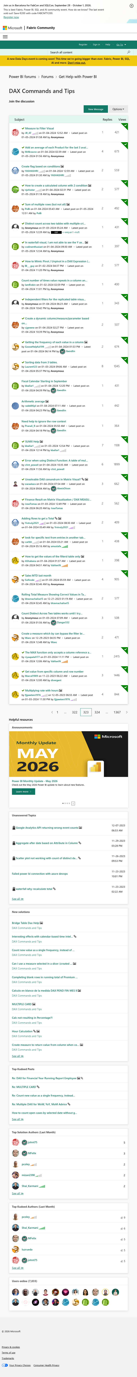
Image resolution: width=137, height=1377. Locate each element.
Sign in (96, 44)
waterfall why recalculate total (34, 889)
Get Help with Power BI (78, 76)
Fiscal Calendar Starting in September (44, 381)
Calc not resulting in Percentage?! (32, 1017)
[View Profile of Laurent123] (31, 366)
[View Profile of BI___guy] (29, 265)
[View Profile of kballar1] (29, 385)
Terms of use (8, 1352)
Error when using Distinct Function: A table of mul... (56, 460)
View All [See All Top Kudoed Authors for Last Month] (18, 1268)
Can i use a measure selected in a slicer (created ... (42, 963)
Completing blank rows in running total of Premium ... (45, 977)
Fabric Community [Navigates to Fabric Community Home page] (41, 28)
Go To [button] (119, 44)
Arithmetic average (33, 401)
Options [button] (117, 109)
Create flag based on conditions (41, 166)
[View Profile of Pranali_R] (30, 426)
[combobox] (90, 52)
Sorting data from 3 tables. (41, 362)
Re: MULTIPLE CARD (24, 1087)
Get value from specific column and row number (54, 671)
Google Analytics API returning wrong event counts (47, 827)
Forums (47, 76)
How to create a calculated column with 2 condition (56, 185)
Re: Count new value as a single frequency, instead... (43, 1095)
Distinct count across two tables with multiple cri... (55, 223)
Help (107, 44)
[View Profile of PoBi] (27, 209)
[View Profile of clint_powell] (32, 464)
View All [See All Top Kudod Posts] (18, 1119)
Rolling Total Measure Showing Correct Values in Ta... (54, 594)
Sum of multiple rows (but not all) (46, 204)
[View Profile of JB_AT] (28, 133)
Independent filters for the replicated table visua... (55, 299)
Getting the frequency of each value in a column (54, 342)
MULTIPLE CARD (22, 1004)
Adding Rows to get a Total (38, 518)
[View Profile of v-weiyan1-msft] (71, 232)
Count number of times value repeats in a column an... (54, 280)
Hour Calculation (22, 1031)
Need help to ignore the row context (44, 421)
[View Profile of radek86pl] (30, 405)
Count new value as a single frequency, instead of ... (43, 950)
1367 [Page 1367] (117, 712)
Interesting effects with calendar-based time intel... (43, 936)
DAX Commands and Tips (27, 928)
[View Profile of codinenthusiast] (34, 246)
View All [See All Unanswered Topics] (18, 899)
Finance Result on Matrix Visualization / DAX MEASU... (58, 499)
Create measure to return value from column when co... (46, 1045)
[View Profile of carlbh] (28, 542)
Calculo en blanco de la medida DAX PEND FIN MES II (45, 990)
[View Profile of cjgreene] (29, 327)
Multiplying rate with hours (42, 690)
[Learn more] (23, 791)
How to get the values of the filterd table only (53, 556)
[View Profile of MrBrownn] (31, 151)
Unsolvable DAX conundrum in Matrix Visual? (53, 479)
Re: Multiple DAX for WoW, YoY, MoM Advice (40, 1104)
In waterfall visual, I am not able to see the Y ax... (55, 242)
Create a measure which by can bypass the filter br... (53, 633)
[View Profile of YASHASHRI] (31, 171)
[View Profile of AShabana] (30, 561)
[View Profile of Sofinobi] (29, 580)
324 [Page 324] (97, 712)
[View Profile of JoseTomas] (31, 504)
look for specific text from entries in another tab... (55, 537)
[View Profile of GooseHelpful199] (34, 346)
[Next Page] (126, 712)
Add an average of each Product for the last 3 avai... (56, 147)
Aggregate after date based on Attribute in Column (47, 843)
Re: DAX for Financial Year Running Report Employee (44, 1078)
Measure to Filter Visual (39, 128)
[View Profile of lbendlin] (70, 351)
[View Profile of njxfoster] (30, 189)
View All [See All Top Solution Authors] (18, 1193)
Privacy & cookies (11, 1346)
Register (83, 44)
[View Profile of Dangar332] (63, 622)
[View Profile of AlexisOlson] (63, 488)
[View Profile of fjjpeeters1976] (33, 695)
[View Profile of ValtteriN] (56, 565)
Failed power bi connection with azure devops (40, 873)
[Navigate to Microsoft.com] (12, 28)
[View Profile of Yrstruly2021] (32, 523)
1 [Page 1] (57, 712)
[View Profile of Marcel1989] (31, 676)
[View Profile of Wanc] (28, 638)
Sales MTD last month (38, 575)
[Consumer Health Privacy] (46, 1365)
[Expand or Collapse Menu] (5, 37)
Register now (11, 17)
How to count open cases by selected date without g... (44, 1113)
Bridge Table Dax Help (26, 923)
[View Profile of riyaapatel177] (32, 657)
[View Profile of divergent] (56, 680)
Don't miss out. (77, 62)
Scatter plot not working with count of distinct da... (47, 858)
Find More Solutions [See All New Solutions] (18, 1056)
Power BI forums (22, 76)
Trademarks (8, 1358)
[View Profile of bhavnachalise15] (34, 598)
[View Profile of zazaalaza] (30, 484)
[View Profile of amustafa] (56, 546)
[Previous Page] (51, 712)
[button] (96, 109)
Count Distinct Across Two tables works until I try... (52, 613)
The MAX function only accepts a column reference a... (58, 652)
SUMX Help (32, 441)
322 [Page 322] (74, 712)
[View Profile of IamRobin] (30, 284)
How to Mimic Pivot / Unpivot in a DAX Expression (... (57, 261)
